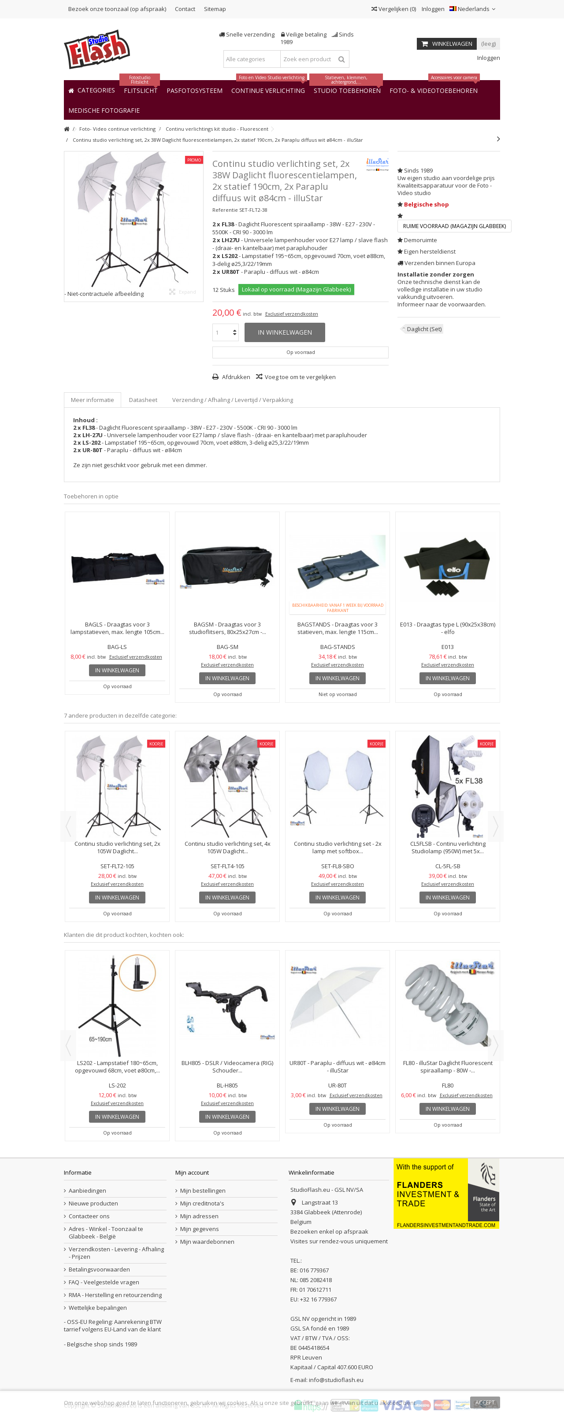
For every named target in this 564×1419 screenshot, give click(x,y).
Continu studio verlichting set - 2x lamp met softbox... (338, 847)
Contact (185, 9)
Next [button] (496, 826)
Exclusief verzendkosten (291, 314)
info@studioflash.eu (336, 1380)
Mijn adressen (199, 1216)
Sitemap (215, 9)
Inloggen (432, 9)
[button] (104, 110)
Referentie (225, 209)
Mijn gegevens (199, 1229)
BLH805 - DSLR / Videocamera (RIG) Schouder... (227, 1066)
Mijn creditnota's (202, 1203)
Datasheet (143, 400)
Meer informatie (92, 400)
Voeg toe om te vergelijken (300, 377)
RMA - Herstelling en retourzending (115, 1295)
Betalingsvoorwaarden (99, 1269)
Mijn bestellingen (203, 1190)
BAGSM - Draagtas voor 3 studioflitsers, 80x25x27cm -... (227, 628)
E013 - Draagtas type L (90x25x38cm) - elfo (447, 628)
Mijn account (192, 1172)
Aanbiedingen (87, 1190)
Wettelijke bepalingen (98, 1308)
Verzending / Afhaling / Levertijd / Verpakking (232, 400)
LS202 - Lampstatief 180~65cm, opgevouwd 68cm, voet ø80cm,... (117, 1066)
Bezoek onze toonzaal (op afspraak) (117, 9)
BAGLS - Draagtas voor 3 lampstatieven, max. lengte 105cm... (117, 628)
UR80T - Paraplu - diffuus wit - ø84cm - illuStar (337, 1066)
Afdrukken (235, 377)
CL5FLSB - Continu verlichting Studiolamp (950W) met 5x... (448, 847)
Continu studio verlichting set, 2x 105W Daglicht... (117, 847)
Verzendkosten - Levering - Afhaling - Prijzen (116, 1253)
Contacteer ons (89, 1216)
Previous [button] (68, 826)
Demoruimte (420, 240)
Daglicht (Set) (424, 329)
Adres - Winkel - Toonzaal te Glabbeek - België (106, 1232)
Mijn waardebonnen (207, 1242)
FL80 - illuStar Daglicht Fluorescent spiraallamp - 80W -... (448, 1066)
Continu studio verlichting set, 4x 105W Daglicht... (228, 847)
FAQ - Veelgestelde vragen (104, 1282)
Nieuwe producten (93, 1203)
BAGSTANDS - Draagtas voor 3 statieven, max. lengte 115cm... (337, 628)
